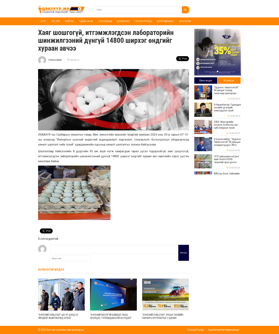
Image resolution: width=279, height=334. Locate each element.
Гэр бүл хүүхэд (143, 21)
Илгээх (183, 252)
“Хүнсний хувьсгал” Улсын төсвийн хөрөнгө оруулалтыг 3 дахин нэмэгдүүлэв (162, 318)
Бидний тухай (196, 329)
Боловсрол (123, 21)
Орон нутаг (185, 21)
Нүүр (43, 21)
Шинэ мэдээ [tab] (205, 80)
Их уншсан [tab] (229, 80)
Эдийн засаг (86, 21)
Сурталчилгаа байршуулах (223, 329)
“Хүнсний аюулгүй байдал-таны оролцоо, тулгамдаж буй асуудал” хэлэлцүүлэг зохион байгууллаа (111, 318)
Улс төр (55, 21)
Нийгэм (69, 21)
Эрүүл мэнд (105, 21)
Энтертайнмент (165, 21)
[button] (217, 71)
